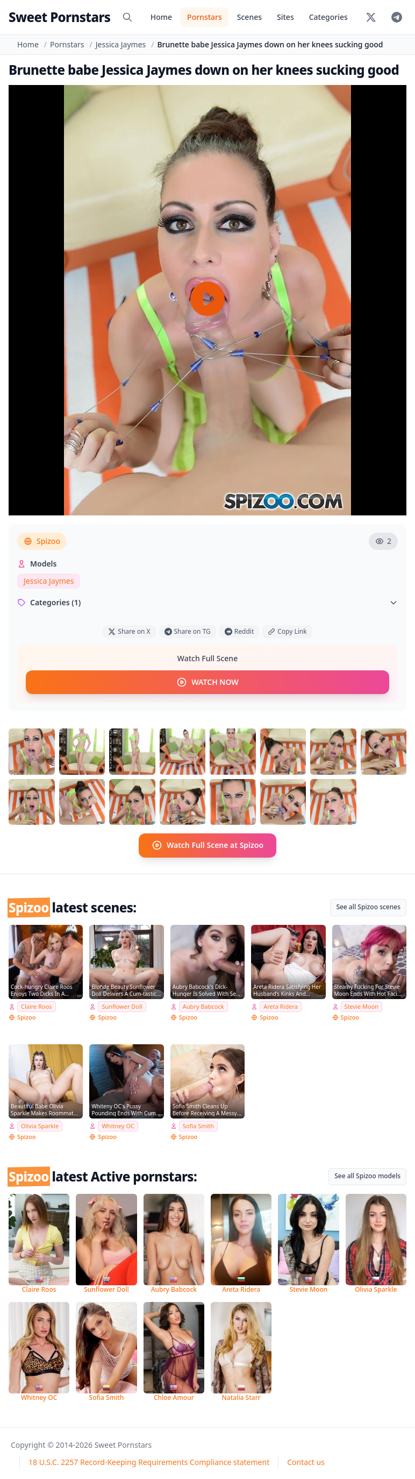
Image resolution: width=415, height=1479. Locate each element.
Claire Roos (36, 1006)
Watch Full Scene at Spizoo (207, 845)
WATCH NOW (207, 682)
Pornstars (204, 17)
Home (161, 17)
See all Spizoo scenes (368, 906)
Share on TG (187, 631)
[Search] (127, 17)
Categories (328, 17)
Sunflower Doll (122, 1006)
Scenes (249, 17)
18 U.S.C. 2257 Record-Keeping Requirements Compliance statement (148, 1461)
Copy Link (287, 631)
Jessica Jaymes (121, 44)
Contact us (306, 1461)
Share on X (129, 631)
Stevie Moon (362, 1006)
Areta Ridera (280, 1006)
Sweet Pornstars (59, 17)
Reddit (239, 631)
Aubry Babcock (203, 1006)
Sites (285, 17)
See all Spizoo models (367, 1175)
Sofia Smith (198, 1126)
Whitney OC (118, 1126)
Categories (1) (207, 602)
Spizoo (42, 541)
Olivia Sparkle (40, 1126)
